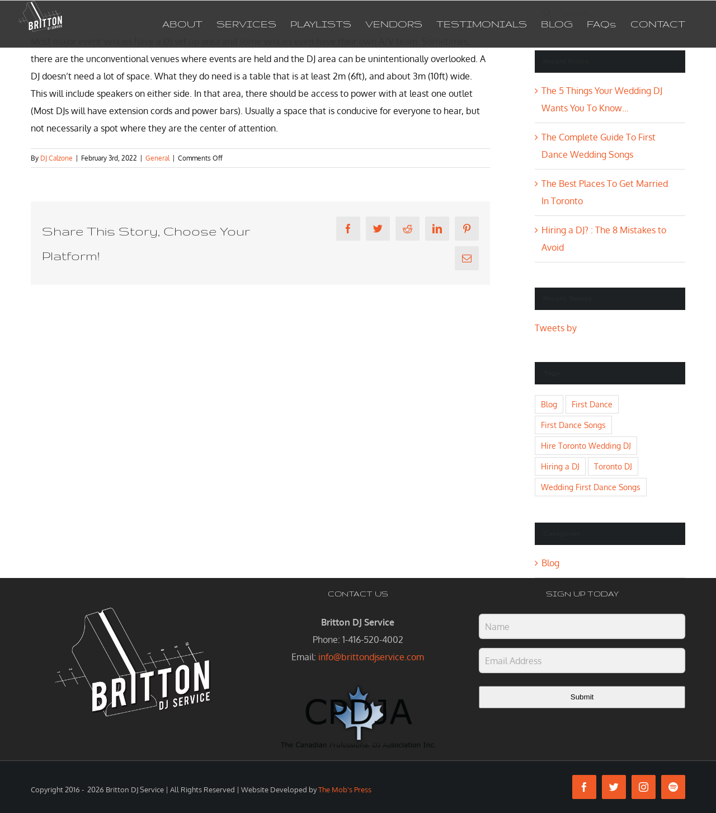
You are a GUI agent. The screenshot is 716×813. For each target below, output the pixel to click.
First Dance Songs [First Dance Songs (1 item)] (573, 425)
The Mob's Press (344, 789)
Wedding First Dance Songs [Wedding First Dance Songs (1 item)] (590, 487)
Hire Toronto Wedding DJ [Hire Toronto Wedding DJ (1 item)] (586, 445)
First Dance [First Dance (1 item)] (592, 404)
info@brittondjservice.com (371, 656)
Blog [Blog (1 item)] (549, 404)
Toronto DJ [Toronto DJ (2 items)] (613, 466)
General (157, 158)
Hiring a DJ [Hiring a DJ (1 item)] (560, 466)
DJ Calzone (56, 158)
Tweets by (556, 327)
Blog (550, 562)
